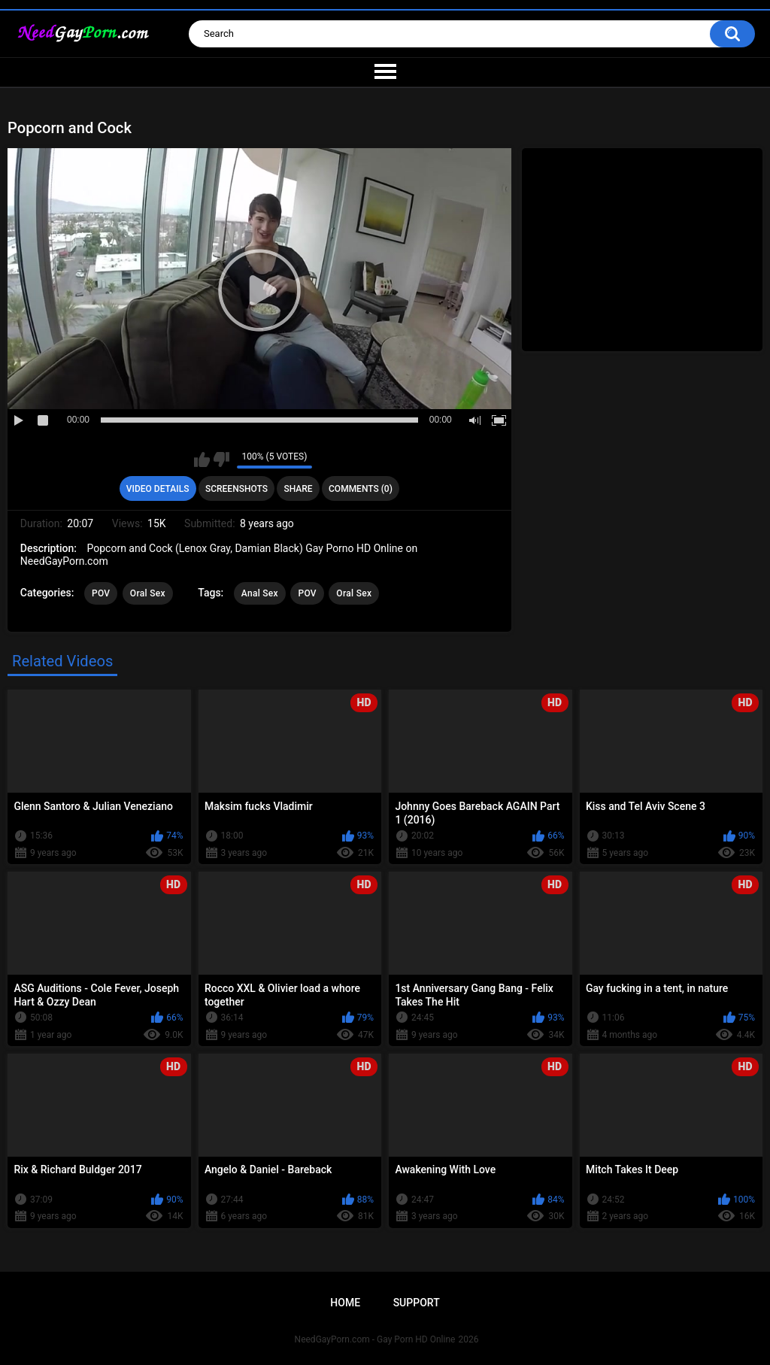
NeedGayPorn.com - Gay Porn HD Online (375, 1339)
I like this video (202, 459)
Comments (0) (361, 489)
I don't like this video (221, 459)
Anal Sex (259, 593)
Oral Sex (147, 593)
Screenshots (236, 489)
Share (297, 489)
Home (345, 1303)
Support (416, 1303)
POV (101, 593)
